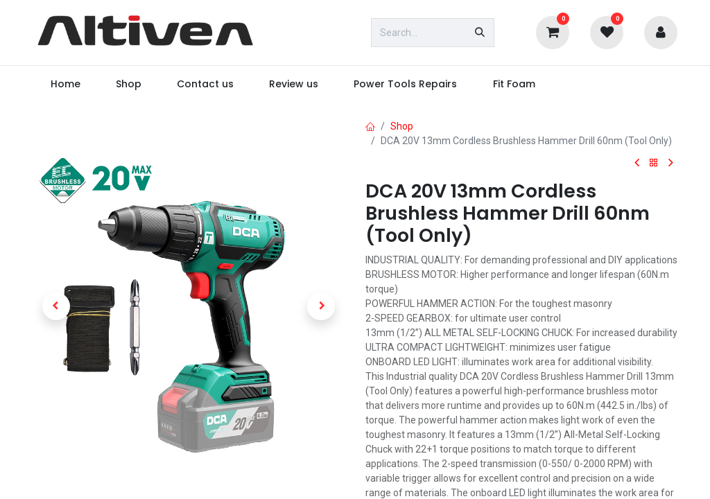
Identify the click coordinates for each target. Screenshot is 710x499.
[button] (56, 306)
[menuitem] (65, 84)
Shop (401, 126)
